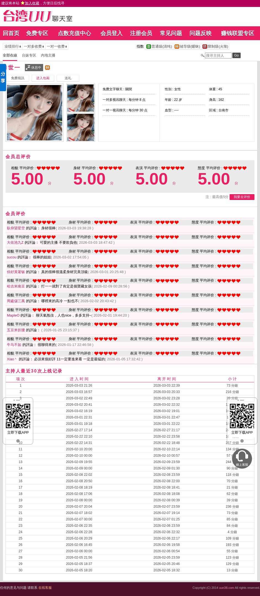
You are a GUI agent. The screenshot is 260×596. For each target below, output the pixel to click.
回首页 (11, 33)
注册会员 (141, 33)
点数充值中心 (74, 33)
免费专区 (37, 33)
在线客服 (45, 588)
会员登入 (111, 33)
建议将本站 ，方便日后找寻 (32, 3)
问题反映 (200, 33)
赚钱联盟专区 (237, 33)
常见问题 (171, 33)
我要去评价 (242, 197)
